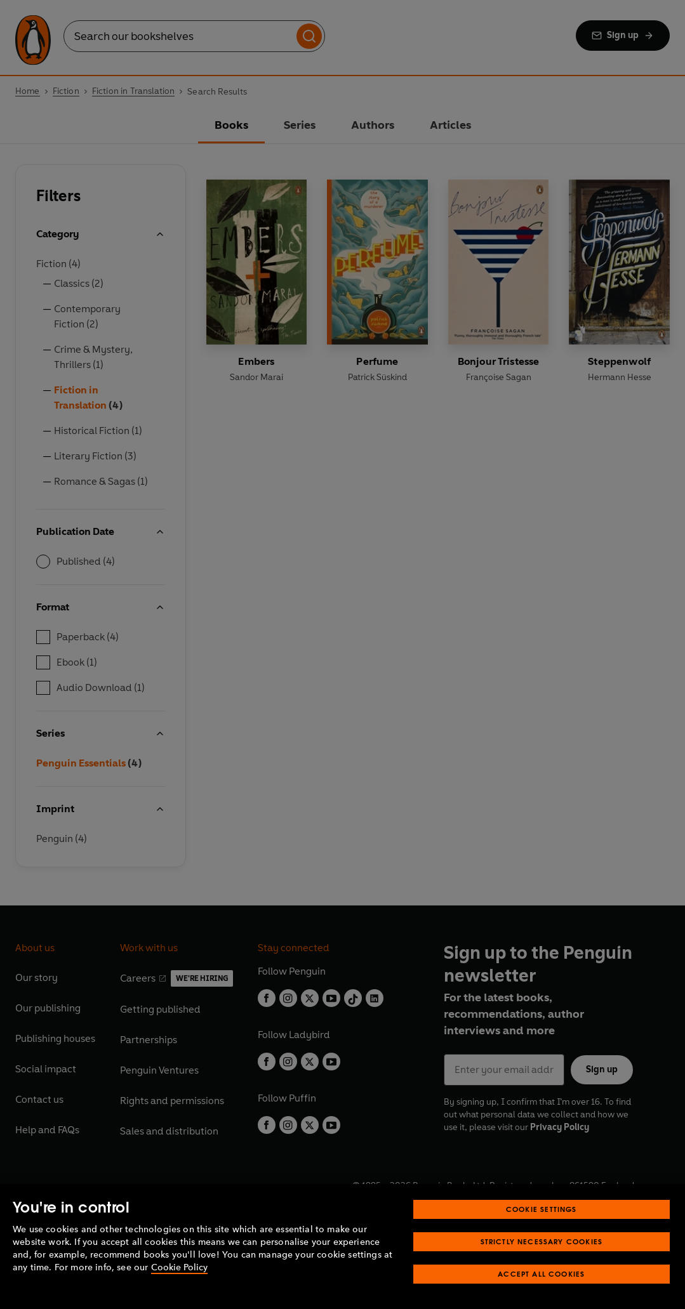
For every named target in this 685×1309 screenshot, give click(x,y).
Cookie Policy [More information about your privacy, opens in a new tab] (179, 1267)
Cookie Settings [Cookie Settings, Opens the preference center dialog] (541, 1209)
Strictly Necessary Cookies (542, 1241)
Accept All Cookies (541, 1274)
